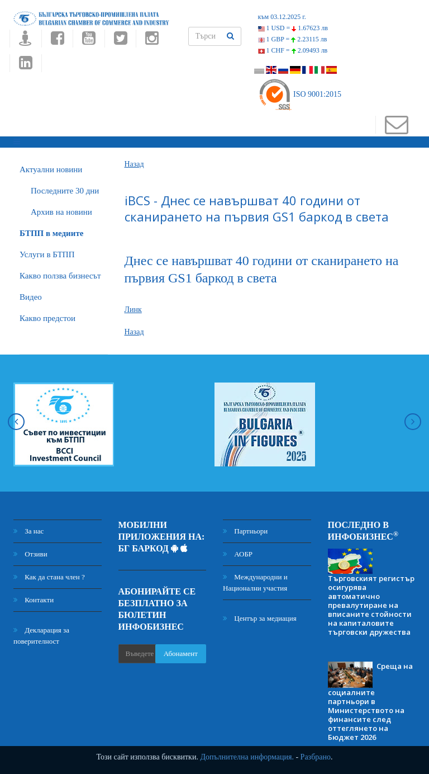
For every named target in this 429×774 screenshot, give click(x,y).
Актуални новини (51, 169)
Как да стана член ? (49, 577)
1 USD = (293, 28)
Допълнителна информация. (247, 757)
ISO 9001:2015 (299, 94)
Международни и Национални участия (255, 582)
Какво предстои (47, 318)
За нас (28, 531)
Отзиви (30, 554)
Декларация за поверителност (41, 635)
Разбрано (316, 757)
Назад (134, 164)
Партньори (245, 531)
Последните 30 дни (65, 190)
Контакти (33, 600)
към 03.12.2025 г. (282, 17)
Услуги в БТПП (47, 254)
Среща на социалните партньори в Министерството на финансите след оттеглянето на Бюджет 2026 (370, 701)
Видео (31, 296)
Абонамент (181, 653)
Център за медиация (260, 618)
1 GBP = (292, 39)
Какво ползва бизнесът (60, 275)
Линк (133, 309)
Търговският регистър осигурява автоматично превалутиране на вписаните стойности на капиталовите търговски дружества (371, 605)
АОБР (237, 554)
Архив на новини (61, 211)
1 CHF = (293, 50)
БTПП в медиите (51, 233)
